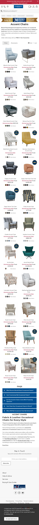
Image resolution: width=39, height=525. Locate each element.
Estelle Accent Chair (10, 234)
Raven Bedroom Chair (29, 348)
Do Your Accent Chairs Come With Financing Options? (19, 400)
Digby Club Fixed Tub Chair (28, 179)
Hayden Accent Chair (28, 234)
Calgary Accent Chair (10, 179)
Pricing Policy (19, 501)
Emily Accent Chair (29, 206)
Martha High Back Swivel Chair (28, 291)
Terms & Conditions (28, 501)
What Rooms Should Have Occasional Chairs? (19, 390)
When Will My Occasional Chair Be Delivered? (19, 411)
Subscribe (6, 463)
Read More (5, 445)
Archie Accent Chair (28, 65)
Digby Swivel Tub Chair (10, 206)
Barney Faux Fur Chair (28, 121)
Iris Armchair (10, 262)
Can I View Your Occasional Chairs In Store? (19, 406)
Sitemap (27, 503)
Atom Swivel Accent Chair (10, 121)
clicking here (9, 514)
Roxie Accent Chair (10, 376)
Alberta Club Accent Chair (10, 65)
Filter (6, 43)
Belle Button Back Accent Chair (10, 150)
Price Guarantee (10, 501)
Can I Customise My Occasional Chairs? (18, 395)
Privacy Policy (13, 503)
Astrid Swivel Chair (29, 93)
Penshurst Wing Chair (10, 348)
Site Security (21, 503)
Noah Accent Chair (10, 320)
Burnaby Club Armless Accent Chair (29, 150)
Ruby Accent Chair (29, 376)
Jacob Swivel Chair (28, 262)
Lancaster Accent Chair (10, 290)
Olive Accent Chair (29, 320)
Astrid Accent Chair (10, 93)
